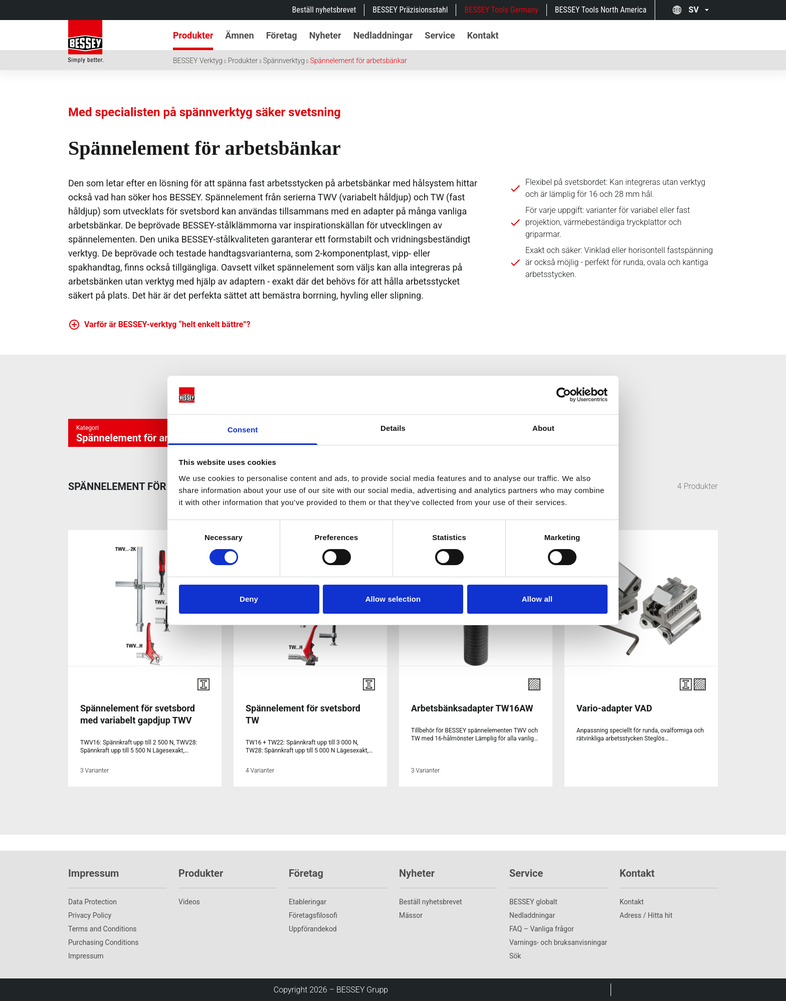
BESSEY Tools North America (601, 10)
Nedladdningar (532, 915)
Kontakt (632, 902)
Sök (515, 956)
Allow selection (393, 599)
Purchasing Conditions (103, 942)
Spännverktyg (284, 61)
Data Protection (92, 902)
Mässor (411, 915)
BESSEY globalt (533, 902)
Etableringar (307, 902)
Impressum (85, 956)
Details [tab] (393, 428)
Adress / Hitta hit (646, 915)
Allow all (537, 599)
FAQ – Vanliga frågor (541, 929)
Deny (249, 599)
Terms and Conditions (102, 929)
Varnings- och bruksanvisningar (558, 942)
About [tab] (543, 428)
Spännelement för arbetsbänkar (358, 61)
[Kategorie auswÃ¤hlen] (148, 433)
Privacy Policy (89, 915)
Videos (189, 902)
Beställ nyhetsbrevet (324, 10)
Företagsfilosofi (313, 915)
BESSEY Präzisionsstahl (410, 10)
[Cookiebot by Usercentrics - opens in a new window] (564, 394)
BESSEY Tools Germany (501, 10)
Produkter (243, 61)
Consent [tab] (243, 429)
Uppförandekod (313, 929)
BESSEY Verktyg (198, 61)
